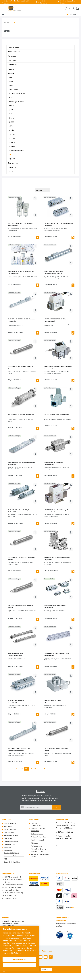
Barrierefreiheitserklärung (12, 862)
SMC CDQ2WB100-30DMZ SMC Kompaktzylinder (53, 463)
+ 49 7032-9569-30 (64, 832)
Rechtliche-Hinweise (11, 835)
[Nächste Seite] (40, 769)
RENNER (12, 142)
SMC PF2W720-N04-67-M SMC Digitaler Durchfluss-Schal (56, 511)
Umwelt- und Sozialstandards (14, 856)
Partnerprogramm (37, 834)
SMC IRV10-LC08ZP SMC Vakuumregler (56, 414)
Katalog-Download (37, 840)
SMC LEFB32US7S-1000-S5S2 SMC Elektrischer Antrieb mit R (19, 749)
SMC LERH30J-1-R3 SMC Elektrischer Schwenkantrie (56, 702)
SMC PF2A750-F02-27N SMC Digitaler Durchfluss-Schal (56, 320)
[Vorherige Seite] (13, 769)
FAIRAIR (11, 110)
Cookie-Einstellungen (11, 841)
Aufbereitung (13, 65)
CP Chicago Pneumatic (17, 102)
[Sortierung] (42, 190)
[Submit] (56, 807)
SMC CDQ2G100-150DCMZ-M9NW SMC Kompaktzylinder (56, 654)
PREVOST (12, 138)
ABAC (11, 77)
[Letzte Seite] (44, 769)
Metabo (11, 130)
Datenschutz (8, 838)
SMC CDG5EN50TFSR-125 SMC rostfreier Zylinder (21, 559)
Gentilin (11, 118)
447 (17, 768)
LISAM (11, 126)
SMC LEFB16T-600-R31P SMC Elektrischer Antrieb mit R (21, 320)
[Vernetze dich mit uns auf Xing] (50, 957)
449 (26, 768)
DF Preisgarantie (9, 832)
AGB (5, 859)
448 (22, 768)
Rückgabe (34, 843)
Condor (11, 98)
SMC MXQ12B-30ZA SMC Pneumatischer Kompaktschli (21, 702)
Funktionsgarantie (10, 829)
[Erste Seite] (8, 769)
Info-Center (12, 167)
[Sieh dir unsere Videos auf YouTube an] (40, 957)
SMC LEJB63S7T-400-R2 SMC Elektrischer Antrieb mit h (21, 463)
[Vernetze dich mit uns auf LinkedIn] (45, 957)
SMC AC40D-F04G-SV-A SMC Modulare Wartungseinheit (20, 224)
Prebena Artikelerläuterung (40, 837)
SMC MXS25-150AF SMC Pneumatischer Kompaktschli (57, 559)
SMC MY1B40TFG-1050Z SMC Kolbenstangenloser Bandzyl (53, 272)
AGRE (11, 82)
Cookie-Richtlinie (9, 844)
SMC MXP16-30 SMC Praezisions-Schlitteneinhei (54, 606)
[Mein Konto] (73, 8)
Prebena (12, 134)
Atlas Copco (13, 90)
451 (36, 768)
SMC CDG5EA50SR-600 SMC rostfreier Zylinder (20, 368)
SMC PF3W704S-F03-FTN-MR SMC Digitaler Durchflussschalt (58, 368)
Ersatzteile (12, 60)
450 (31, 768)
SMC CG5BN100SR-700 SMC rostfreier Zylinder (20, 606)
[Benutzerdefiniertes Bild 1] (59, 935)
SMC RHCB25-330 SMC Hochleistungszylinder (15, 654)
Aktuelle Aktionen (10, 823)
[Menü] (3, 14)
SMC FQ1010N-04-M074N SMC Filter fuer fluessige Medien (21, 272)
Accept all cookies (19, 959)
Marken (11, 73)
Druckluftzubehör (14, 52)
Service (10, 172)
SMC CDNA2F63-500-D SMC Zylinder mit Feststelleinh (21, 511)
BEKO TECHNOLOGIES (17, 94)
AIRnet (11, 86)
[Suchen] (66, 8)
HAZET (11, 122)
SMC (10, 155)
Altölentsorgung (36, 846)
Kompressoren (13, 47)
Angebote (11, 159)
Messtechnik (12, 69)
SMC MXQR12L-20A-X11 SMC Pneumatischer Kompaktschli (58, 224)
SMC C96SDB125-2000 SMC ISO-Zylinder (21, 414)
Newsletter (7, 848)
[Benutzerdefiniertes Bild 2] (70, 935)
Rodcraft (12, 146)
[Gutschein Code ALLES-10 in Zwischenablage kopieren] (49, 969)
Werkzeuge (12, 56)
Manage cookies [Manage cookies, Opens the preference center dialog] (19, 965)
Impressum (8, 826)
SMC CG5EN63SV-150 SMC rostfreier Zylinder (56, 749)
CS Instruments (14, 106)
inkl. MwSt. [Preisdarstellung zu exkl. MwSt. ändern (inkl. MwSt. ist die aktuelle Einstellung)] (72, 14)
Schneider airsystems (16, 150)
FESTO (11, 114)
